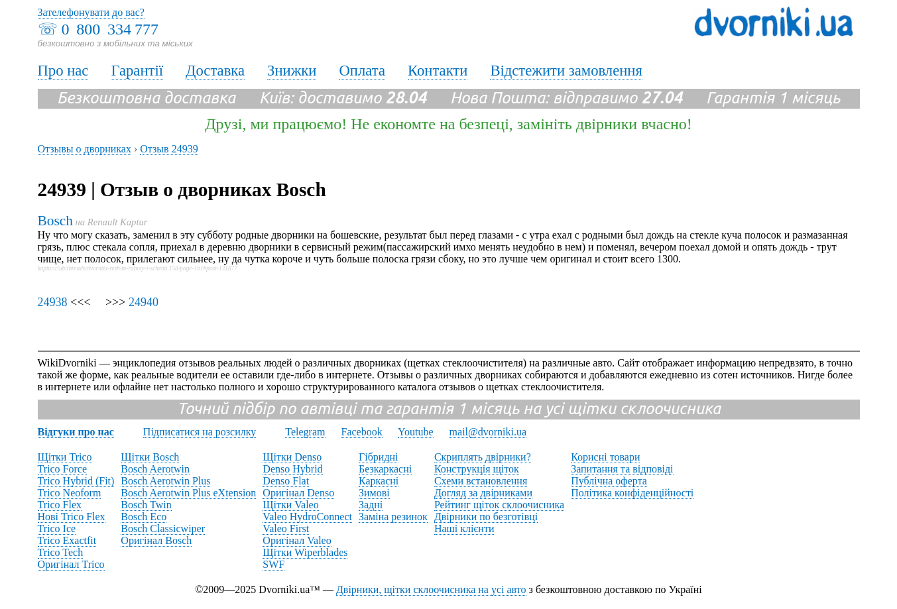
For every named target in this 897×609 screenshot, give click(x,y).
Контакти (437, 70)
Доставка (215, 70)
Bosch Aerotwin (155, 468)
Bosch (55, 221)
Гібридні (378, 457)
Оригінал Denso (298, 492)
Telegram (305, 431)
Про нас (63, 70)
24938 (53, 302)
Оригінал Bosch (156, 540)
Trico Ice (57, 528)
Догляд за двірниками (483, 492)
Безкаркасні (385, 468)
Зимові (374, 492)
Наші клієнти (464, 528)
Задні (371, 504)
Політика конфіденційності (632, 492)
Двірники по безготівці (486, 516)
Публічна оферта (609, 480)
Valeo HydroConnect (307, 516)
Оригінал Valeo (297, 540)
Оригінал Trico (71, 564)
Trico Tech (61, 552)
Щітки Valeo (290, 504)
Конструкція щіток (476, 468)
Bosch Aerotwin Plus (165, 480)
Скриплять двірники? (482, 457)
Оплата (362, 70)
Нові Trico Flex (71, 516)
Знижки (291, 70)
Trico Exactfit (67, 540)
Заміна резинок (393, 516)
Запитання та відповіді (622, 468)
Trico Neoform (69, 492)
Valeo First (286, 528)
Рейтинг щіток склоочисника (499, 504)
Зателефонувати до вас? (91, 12)
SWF (273, 564)
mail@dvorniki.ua (488, 431)
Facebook (362, 431)
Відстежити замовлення (566, 70)
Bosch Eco (143, 516)
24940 (143, 302)
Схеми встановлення (480, 480)
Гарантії (137, 70)
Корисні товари (605, 457)
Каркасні (378, 480)
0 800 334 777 (110, 29)
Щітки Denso (292, 457)
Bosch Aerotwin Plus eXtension (188, 492)
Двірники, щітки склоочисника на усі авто (431, 589)
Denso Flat (286, 480)
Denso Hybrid (292, 468)
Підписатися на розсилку (199, 431)
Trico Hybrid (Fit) (76, 480)
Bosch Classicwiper (163, 528)
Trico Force (63, 468)
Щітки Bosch (150, 457)
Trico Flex (60, 504)
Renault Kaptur (118, 222)
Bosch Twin (146, 504)
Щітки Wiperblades (305, 552)
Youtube (416, 431)
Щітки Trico (65, 457)
